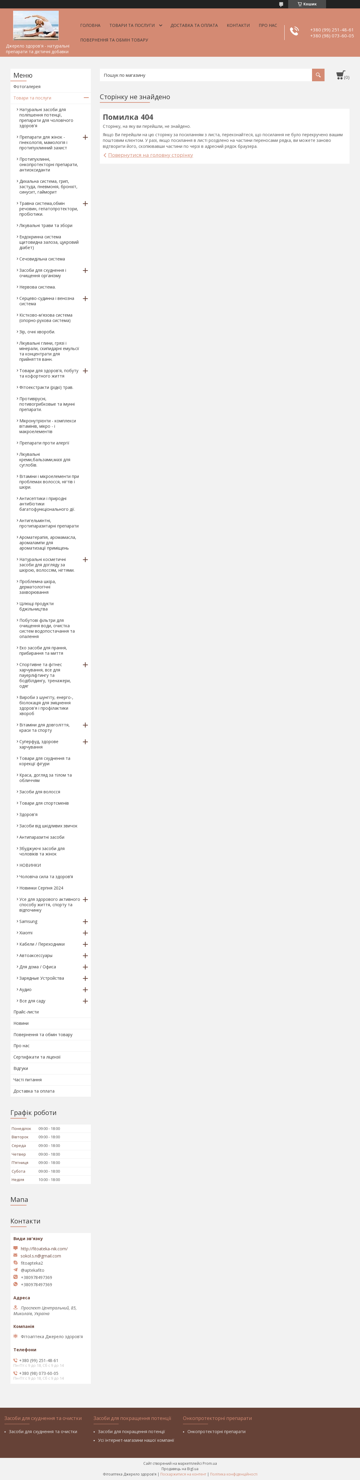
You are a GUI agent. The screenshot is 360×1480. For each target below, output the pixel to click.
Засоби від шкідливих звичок (48, 826)
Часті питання (27, 1079)
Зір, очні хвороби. (37, 332)
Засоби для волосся (39, 792)
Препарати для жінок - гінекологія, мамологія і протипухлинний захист (43, 142)
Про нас (268, 25)
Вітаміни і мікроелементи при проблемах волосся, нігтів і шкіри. (49, 481)
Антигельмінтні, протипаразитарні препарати (49, 523)
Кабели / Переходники (42, 944)
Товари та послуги (132, 25)
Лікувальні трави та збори (45, 225)
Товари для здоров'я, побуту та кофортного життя (48, 373)
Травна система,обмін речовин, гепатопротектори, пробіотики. (48, 208)
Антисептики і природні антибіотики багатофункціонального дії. (47, 504)
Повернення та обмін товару (114, 40)
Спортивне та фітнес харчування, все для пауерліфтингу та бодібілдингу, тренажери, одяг (45, 675)
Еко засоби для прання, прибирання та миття (43, 650)
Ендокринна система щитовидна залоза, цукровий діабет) (49, 242)
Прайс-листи (26, 1012)
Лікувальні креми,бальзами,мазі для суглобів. (44, 459)
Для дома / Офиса (37, 967)
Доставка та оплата (194, 25)
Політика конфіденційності (233, 1474)
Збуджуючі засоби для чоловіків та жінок (42, 851)
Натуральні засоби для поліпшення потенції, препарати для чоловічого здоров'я (46, 117)
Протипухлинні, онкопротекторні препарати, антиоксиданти (48, 164)
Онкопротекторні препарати (216, 1431)
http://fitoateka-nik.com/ (44, 1249)
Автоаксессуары (35, 955)
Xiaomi (25, 932)
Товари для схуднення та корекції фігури (44, 760)
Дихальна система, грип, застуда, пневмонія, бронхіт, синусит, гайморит (48, 186)
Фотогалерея (27, 86)
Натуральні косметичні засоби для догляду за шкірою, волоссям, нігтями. (47, 564)
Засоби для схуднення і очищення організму (42, 272)
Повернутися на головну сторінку (150, 154)
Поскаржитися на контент (183, 1474)
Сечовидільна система (42, 259)
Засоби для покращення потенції (131, 1431)
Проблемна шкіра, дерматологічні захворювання (37, 587)
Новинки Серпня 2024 (41, 888)
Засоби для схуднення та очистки (43, 1431)
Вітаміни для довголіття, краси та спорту (44, 727)
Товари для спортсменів (44, 803)
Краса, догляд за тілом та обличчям (45, 777)
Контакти (238, 25)
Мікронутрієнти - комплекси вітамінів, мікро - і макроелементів (47, 426)
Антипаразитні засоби (41, 837)
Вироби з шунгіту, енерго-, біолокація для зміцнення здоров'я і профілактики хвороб (46, 705)
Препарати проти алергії (44, 443)
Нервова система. (37, 287)
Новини (21, 1023)
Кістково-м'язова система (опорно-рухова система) (45, 317)
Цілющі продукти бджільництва (36, 606)
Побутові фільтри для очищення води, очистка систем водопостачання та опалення (47, 628)
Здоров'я (28, 814)
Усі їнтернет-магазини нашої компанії (136, 1440)
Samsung (28, 921)
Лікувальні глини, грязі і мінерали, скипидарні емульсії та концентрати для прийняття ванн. (49, 351)
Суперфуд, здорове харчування (38, 744)
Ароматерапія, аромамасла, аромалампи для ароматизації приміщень (47, 542)
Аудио (25, 989)
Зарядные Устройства (41, 978)
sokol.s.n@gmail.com (41, 1256)
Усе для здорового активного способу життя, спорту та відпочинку (49, 904)
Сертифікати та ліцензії (37, 1057)
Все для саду (32, 1001)
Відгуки (20, 1068)
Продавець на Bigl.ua (180, 1468)
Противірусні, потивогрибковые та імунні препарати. (47, 404)
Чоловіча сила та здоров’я (46, 876)
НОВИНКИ (30, 865)
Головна (90, 25)
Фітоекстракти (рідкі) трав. (46, 387)
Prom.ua (210, 1463)
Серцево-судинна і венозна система (46, 300)
